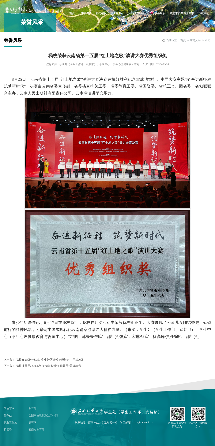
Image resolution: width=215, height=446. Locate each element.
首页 (72, 13)
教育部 (32, 408)
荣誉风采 (195, 40)
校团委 (8, 429)
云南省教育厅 (36, 429)
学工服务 (116, 13)
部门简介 (86, 13)
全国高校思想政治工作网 (43, 415)
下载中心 (203, 13)
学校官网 (9, 408)
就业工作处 (10, 422)
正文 (207, 40)
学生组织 (160, 13)
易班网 (32, 422)
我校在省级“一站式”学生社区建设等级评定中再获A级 (49, 359)
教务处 (8, 415)
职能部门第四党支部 (182, 13)
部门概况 (101, 13)
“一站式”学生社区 (138, 13)
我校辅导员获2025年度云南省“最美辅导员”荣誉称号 (48, 365)
